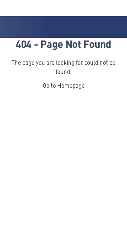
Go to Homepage (64, 85)
